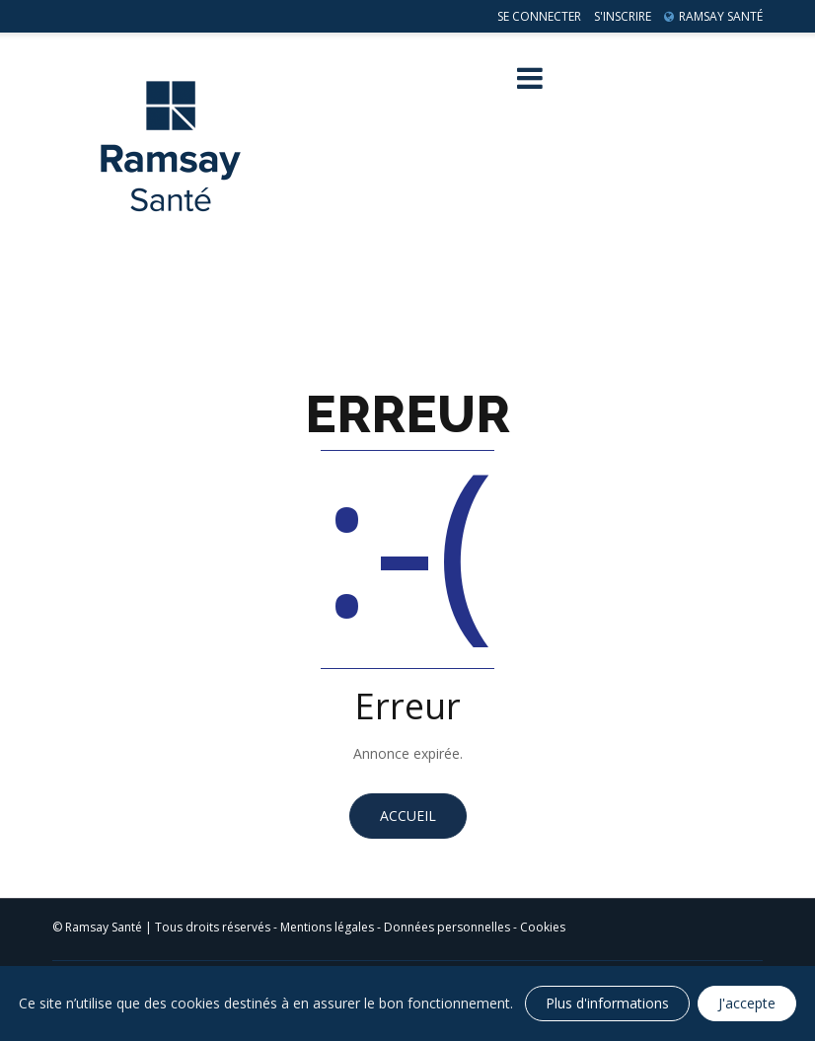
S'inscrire (622, 16)
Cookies (542, 927)
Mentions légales (327, 927)
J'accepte (747, 1003)
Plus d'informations (607, 1003)
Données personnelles (447, 927)
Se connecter (539, 16)
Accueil (408, 815)
